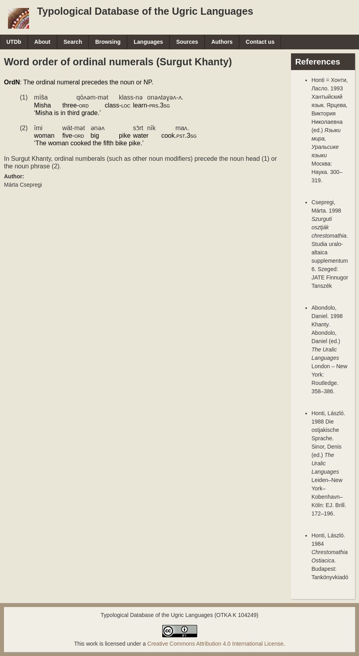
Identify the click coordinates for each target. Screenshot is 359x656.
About (42, 42)
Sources (187, 42)
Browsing (107, 42)
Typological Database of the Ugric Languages (145, 11)
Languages (148, 42)
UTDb (13, 42)
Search (73, 42)
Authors (222, 42)
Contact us (260, 42)
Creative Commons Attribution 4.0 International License (215, 643)
